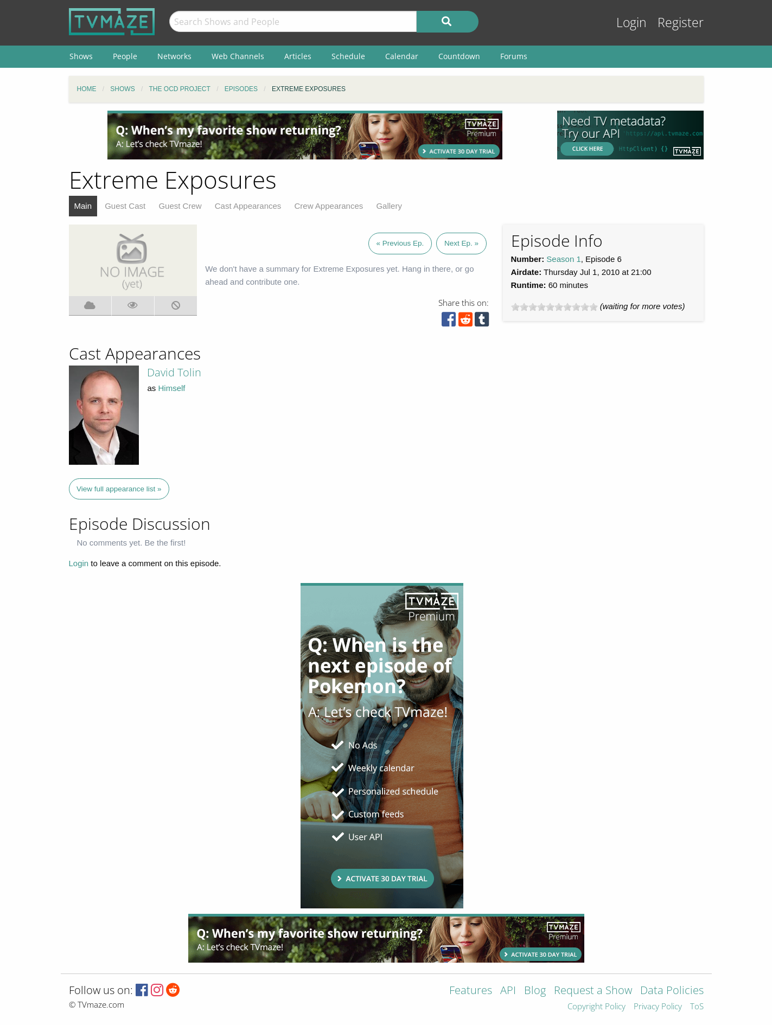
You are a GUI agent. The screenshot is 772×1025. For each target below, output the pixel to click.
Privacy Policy (658, 1006)
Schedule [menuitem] (348, 56)
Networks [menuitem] (174, 56)
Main (83, 205)
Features (470, 991)
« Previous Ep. (400, 243)
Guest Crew (179, 205)
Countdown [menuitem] (459, 56)
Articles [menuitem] (297, 56)
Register (681, 22)
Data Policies (672, 991)
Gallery (389, 205)
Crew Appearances (329, 205)
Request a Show (593, 991)
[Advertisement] (304, 135)
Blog (535, 991)
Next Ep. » (461, 243)
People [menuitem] (125, 56)
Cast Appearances (248, 205)
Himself (172, 388)
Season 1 (563, 259)
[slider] (554, 307)
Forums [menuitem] (513, 56)
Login (631, 22)
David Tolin (174, 372)
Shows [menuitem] (81, 56)
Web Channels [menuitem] (238, 56)
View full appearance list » (119, 489)
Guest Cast (125, 205)
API (508, 991)
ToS (697, 1006)
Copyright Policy (596, 1006)
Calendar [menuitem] (401, 56)
